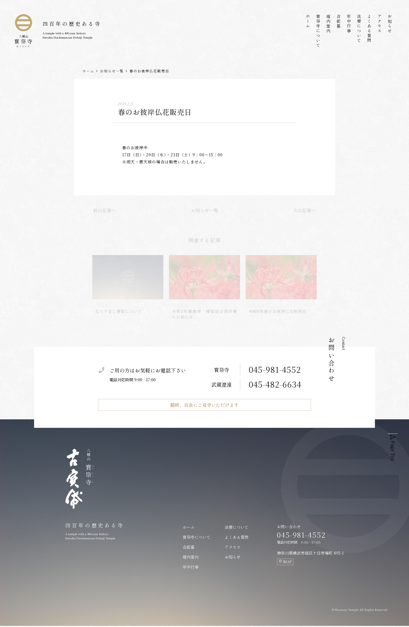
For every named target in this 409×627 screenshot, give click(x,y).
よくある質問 (369, 28)
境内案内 (328, 23)
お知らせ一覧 (112, 70)
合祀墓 (338, 21)
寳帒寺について (318, 31)
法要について (359, 28)
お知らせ (390, 23)
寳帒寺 (24, 37)
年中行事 (349, 23)
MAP (285, 562)
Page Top (394, 444)
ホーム (308, 21)
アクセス (379, 23)
